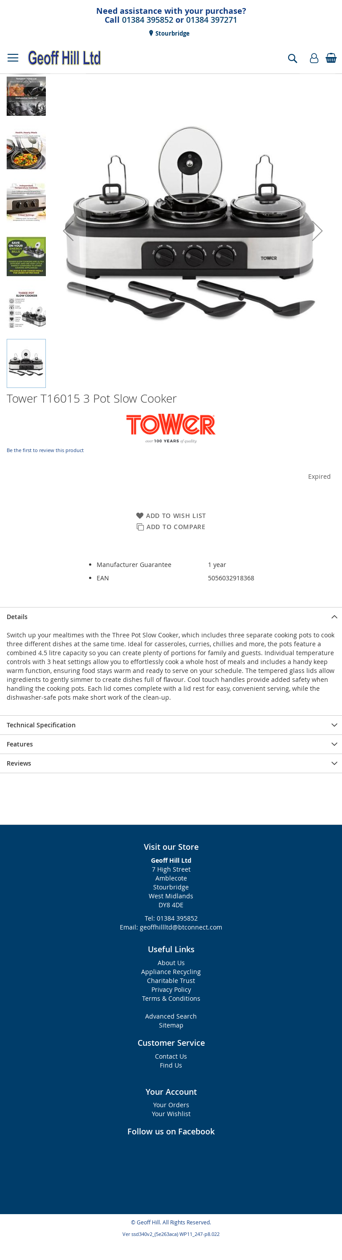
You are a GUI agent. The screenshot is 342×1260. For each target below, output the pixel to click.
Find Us (171, 1065)
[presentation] (171, 616)
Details (17, 616)
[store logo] (64, 58)
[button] (68, 230)
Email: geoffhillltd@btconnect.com (171, 927)
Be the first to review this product (45, 450)
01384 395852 (147, 19)
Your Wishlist (171, 1113)
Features (20, 744)
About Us (171, 962)
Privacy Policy (171, 989)
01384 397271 (211, 19)
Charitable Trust (171, 980)
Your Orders (171, 1105)
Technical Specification (41, 725)
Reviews (19, 763)
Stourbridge (172, 33)
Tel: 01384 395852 (171, 918)
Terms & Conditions (171, 998)
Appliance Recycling (171, 971)
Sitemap (171, 1025)
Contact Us (171, 1056)
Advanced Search (171, 1016)
